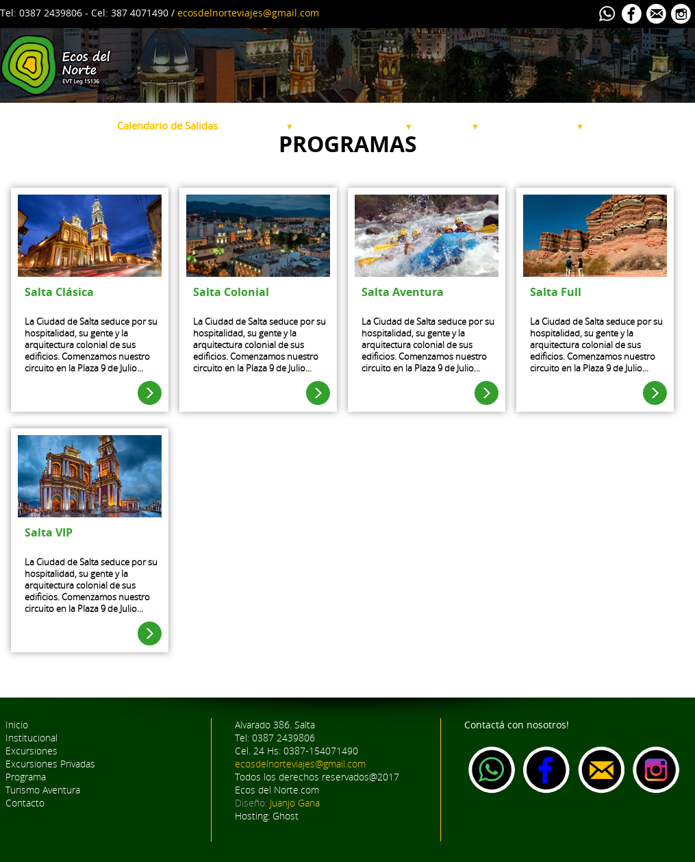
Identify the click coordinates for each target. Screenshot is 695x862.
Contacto (25, 802)
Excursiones (260, 125)
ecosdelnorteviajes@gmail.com (248, 12)
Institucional (79, 125)
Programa (450, 125)
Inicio (16, 724)
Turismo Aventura (536, 125)
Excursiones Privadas (358, 125)
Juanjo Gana (295, 802)
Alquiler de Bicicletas (643, 125)
